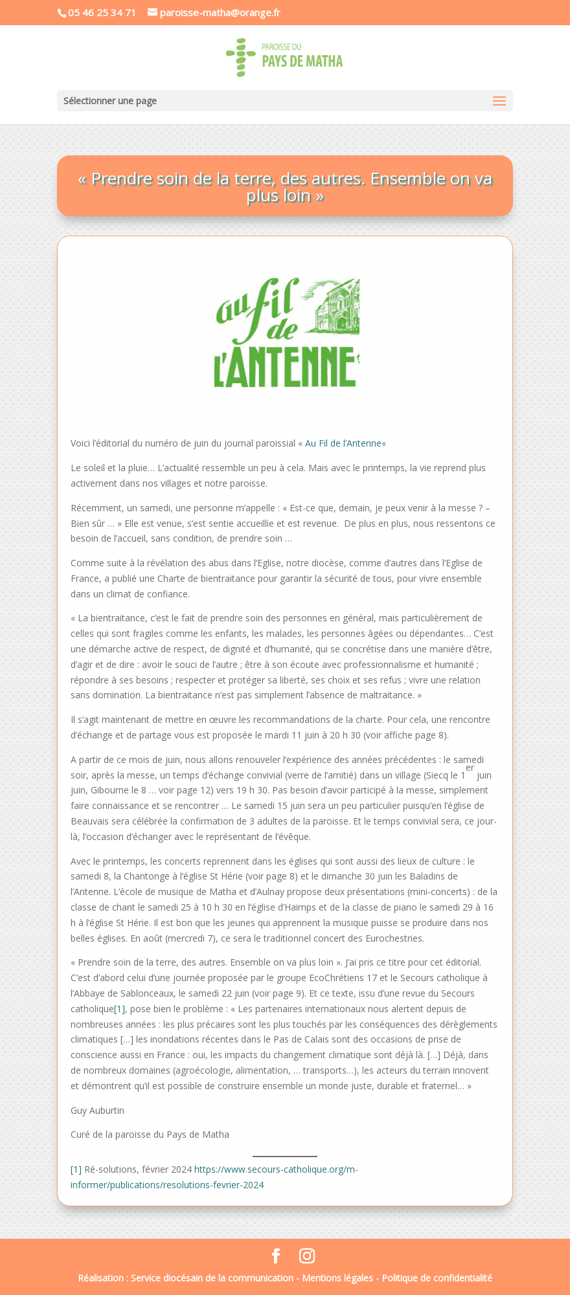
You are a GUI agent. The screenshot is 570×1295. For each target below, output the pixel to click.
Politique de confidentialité (437, 1278)
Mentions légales (337, 1278)
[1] (119, 1008)
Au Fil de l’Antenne (343, 443)
